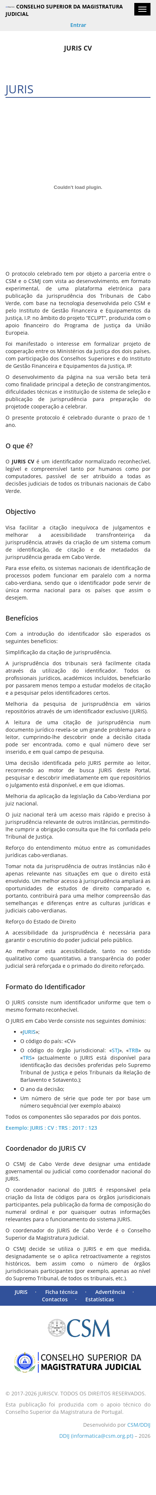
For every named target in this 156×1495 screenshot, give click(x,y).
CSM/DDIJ (138, 1424)
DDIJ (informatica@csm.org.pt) (96, 1435)
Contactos (55, 1299)
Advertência (110, 1291)
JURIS (21, 1291)
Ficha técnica (61, 1291)
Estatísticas (99, 1299)
